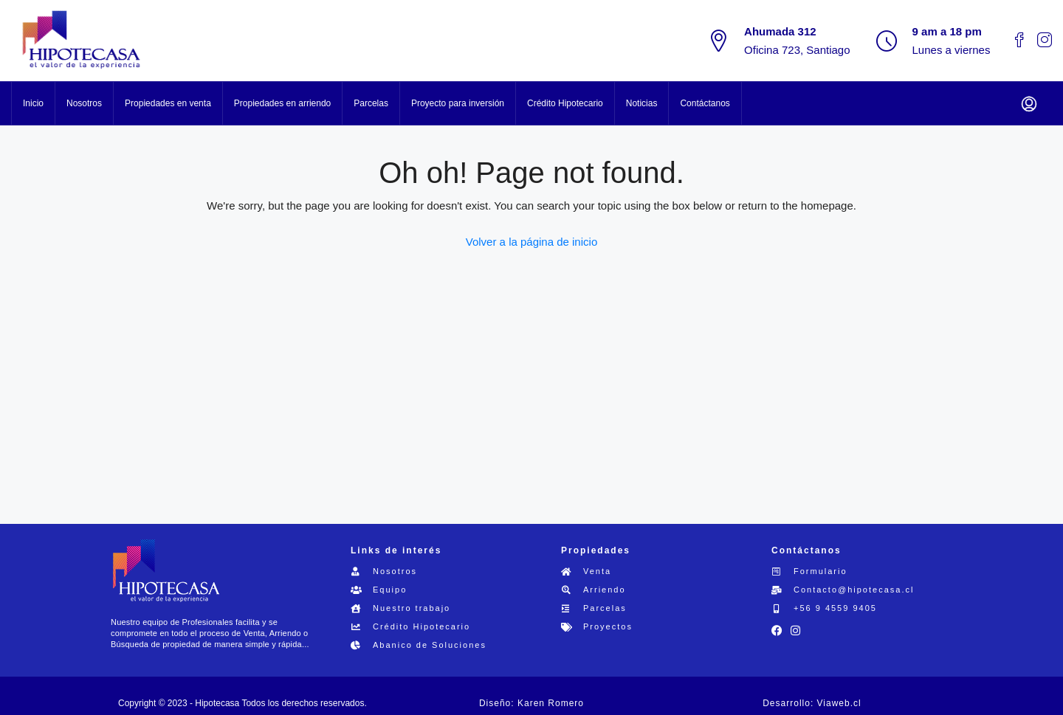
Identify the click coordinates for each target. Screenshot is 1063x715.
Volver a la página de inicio (531, 241)
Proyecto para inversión (457, 103)
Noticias (642, 103)
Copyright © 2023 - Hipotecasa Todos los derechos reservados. (242, 703)
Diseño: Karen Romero (531, 703)
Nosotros (84, 103)
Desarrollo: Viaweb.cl (812, 703)
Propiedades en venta (168, 103)
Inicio (33, 103)
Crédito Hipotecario (565, 103)
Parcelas (371, 103)
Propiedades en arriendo (282, 103)
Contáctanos (704, 103)
